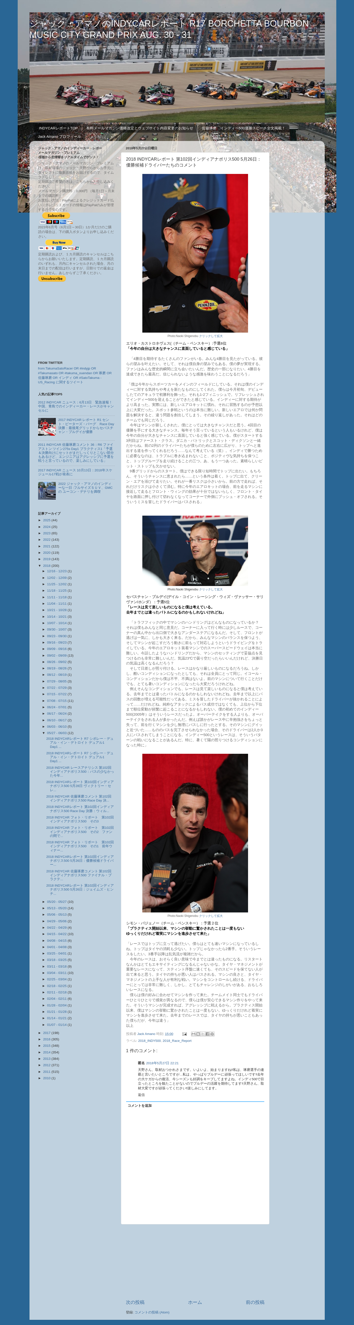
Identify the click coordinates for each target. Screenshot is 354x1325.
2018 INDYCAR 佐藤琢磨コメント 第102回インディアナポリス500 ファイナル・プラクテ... (78, 875)
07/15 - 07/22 (57, 694)
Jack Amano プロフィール (59, 136)
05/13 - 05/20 (57, 908)
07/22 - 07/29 (57, 688)
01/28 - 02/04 (57, 1005)
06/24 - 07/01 (57, 707)
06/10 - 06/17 (57, 720)
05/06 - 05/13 (57, 914)
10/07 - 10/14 (57, 623)
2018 (47, 566)
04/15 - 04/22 (57, 934)
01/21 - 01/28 (57, 1012)
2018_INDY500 (149, 1041)
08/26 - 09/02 (57, 662)
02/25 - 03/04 (57, 979)
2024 (47, 527)
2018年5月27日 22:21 (162, 1063)
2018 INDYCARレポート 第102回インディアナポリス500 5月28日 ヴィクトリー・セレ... (80, 786)
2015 (47, 1046)
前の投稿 (255, 1302)
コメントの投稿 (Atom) (151, 1312)
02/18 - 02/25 (57, 986)
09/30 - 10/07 (57, 629)
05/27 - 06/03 (57, 733)
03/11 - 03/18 (57, 966)
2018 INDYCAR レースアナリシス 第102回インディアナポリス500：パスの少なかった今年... (80, 771)
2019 (47, 559)
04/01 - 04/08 (57, 947)
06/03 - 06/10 (57, 726)
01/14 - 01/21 (57, 1018)
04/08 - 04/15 (57, 940)
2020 (47, 553)
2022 (47, 539)
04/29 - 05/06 (57, 921)
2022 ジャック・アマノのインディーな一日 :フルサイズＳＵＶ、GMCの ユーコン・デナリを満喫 (85, 487)
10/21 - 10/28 (57, 610)
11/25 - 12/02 (57, 584)
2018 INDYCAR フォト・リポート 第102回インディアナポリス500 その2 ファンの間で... (80, 831)
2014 (47, 1052)
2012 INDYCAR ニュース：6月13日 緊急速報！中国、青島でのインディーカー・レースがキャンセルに (76, 406)
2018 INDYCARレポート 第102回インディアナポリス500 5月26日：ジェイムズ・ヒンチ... (80, 889)
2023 (47, 533)
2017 (47, 1033)
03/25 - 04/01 (57, 953)
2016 (47, 1039)
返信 (141, 1095)
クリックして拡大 (211, 336)
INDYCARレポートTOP (58, 128)
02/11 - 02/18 (57, 992)
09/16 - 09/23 (57, 642)
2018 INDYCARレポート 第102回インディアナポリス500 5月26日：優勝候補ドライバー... (80, 860)
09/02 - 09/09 (57, 655)
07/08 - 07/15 (57, 701)
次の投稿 (135, 1302)
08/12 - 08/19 (57, 675)
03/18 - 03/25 (57, 960)
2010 (47, 1078)
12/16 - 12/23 (57, 571)
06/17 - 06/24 (57, 713)
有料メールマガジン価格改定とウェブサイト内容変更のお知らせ (139, 128)
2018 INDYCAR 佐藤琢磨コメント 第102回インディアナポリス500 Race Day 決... (78, 798)
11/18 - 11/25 (57, 590)
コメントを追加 (140, 1106)
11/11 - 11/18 (57, 597)
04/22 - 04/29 (57, 927)
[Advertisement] (195, 1262)
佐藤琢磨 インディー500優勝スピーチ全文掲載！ (243, 128)
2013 (47, 1059)
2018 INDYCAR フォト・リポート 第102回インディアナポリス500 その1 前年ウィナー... (80, 846)
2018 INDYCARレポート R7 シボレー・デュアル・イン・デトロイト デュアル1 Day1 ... (79, 742)
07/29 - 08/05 (57, 681)
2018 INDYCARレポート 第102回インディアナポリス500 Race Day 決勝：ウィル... (80, 809)
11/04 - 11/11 (57, 603)
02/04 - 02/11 (57, 999)
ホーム (195, 1302)
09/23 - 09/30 (57, 636)
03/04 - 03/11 (57, 973)
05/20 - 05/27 (57, 902)
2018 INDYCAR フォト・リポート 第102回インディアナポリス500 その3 (80, 819)
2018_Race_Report (177, 1041)
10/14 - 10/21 (57, 616)
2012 (47, 1065)
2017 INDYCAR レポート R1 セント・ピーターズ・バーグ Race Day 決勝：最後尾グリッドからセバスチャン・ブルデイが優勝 (86, 426)
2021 (47, 546)
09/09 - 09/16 (57, 649)
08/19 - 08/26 (57, 668)
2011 (47, 1072)
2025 (47, 520)
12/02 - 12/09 (57, 578)
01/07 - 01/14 (57, 1025)
